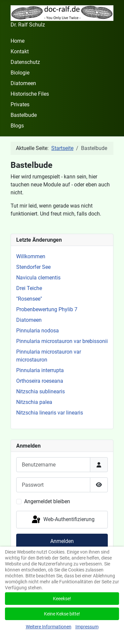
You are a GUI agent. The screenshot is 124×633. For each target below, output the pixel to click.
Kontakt (20, 51)
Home (17, 41)
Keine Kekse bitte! (62, 613)
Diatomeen (23, 83)
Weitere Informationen (48, 626)
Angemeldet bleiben (47, 501)
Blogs (17, 125)
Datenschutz (25, 62)
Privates (20, 104)
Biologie (20, 73)
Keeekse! (62, 598)
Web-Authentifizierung (63, 520)
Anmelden (62, 541)
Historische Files (30, 94)
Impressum (87, 626)
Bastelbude (24, 115)
